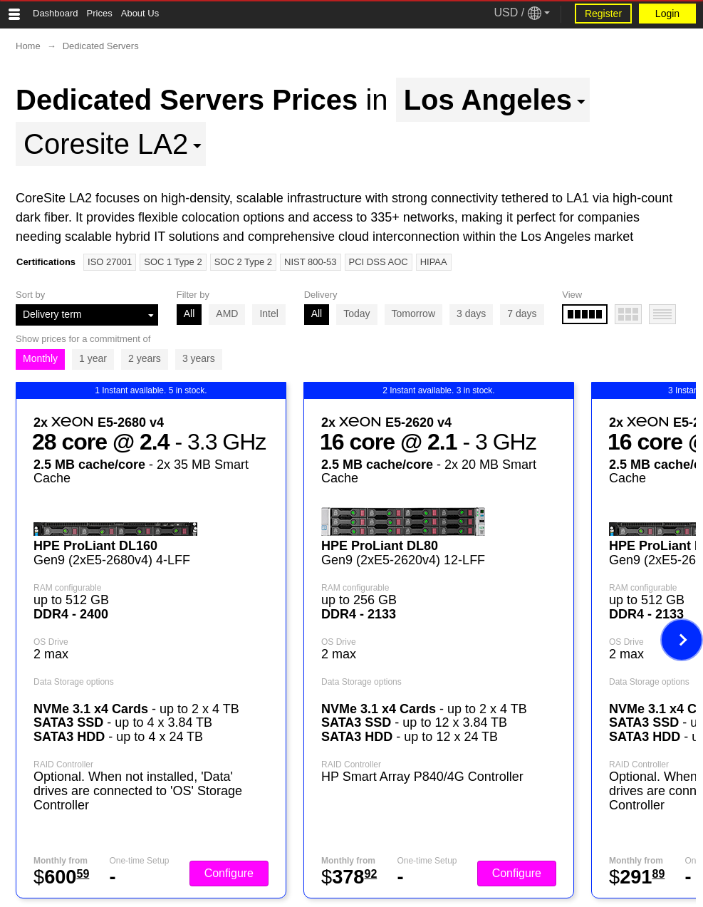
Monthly (40, 358)
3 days (471, 313)
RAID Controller (63, 764)
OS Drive (50, 642)
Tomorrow (413, 313)
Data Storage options (73, 682)
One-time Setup (139, 861)
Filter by (193, 294)
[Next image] (681, 639)
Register (603, 13)
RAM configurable (67, 588)
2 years (144, 358)
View (572, 294)
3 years (198, 358)
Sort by (30, 294)
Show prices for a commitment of (83, 338)
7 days (521, 313)
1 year (93, 358)
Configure (229, 873)
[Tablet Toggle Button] (14, 14)
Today (356, 313)
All (189, 313)
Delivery (321, 294)
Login (667, 13)
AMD (227, 313)
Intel (268, 313)
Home (28, 46)
